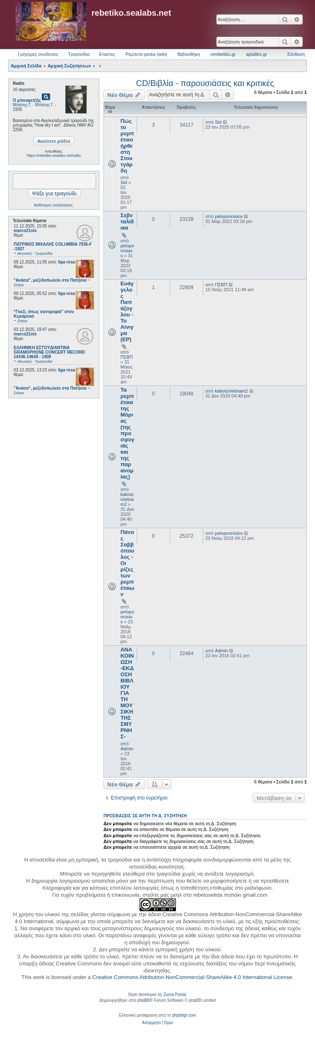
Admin (126, 748)
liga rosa (66, 262)
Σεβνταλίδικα (127, 221)
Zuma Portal (174, 994)
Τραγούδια (78, 54)
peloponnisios (127, 250)
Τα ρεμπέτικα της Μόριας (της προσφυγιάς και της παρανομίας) (127, 433)
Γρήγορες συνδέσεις (38, 54)
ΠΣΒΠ (126, 356)
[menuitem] (151, 1023)
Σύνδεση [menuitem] (296, 54)
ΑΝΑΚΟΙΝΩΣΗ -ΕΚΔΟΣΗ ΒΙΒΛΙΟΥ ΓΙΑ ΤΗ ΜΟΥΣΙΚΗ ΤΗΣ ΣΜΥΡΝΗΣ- (127, 693)
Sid (123, 182)
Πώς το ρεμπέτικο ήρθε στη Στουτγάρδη (127, 146)
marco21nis (25, 230)
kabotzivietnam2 (127, 499)
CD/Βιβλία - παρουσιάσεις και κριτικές (205, 83)
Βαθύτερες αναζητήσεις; (53, 205)
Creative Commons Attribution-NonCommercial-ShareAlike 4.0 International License (192, 977)
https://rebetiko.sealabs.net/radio (54, 155)
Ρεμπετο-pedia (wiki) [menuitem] (146, 54)
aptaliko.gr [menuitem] (256, 54)
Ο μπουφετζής (27, 100)
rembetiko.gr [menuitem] (223, 54)
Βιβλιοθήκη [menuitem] (189, 54)
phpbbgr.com (184, 1015)
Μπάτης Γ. (22, 105)
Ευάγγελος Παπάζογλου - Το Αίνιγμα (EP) (127, 311)
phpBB (143, 1000)
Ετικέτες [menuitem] (107, 54)
